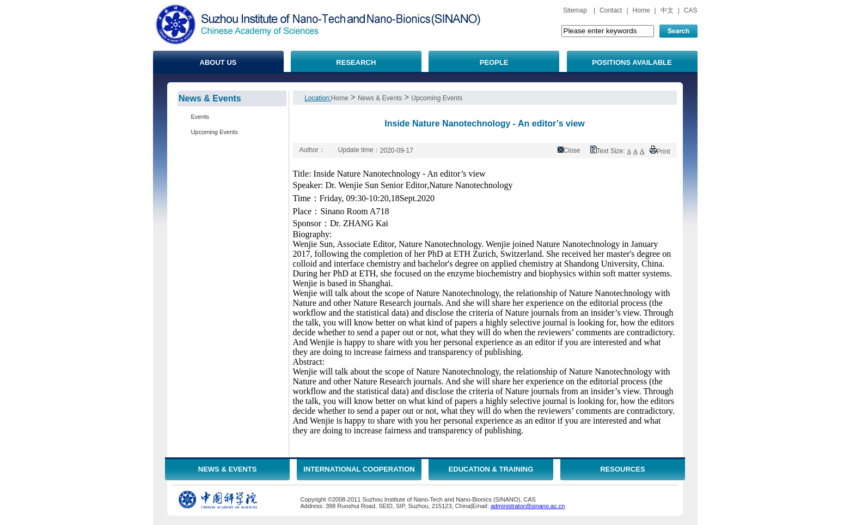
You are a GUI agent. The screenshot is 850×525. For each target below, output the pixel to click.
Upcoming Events (214, 132)
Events (200, 116)
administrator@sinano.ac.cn (528, 506)
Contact (611, 10)
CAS (691, 10)
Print (663, 151)
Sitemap (575, 10)
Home (641, 10)
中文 (667, 10)
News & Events (380, 98)
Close (572, 150)
